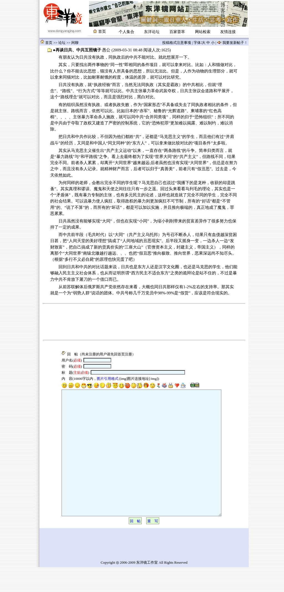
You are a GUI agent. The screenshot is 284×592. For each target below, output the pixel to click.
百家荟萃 (177, 32)
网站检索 (203, 32)
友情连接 (228, 32)
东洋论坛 (151, 32)
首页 (48, 43)
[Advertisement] (144, 320)
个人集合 (126, 32)
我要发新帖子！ (235, 43)
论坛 (61, 43)
